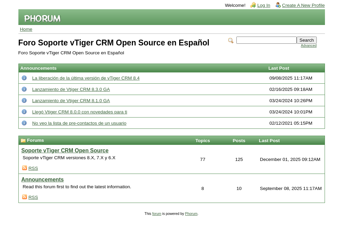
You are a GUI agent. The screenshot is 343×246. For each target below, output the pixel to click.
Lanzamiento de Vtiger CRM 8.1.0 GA (71, 100)
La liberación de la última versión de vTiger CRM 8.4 (86, 78)
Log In (263, 5)
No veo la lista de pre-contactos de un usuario (79, 123)
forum (156, 214)
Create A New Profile (303, 5)
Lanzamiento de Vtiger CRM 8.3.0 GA (71, 89)
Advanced (308, 45)
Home (26, 29)
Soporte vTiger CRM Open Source (65, 150)
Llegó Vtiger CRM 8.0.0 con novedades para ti (79, 111)
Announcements (42, 179)
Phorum (191, 214)
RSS (33, 168)
